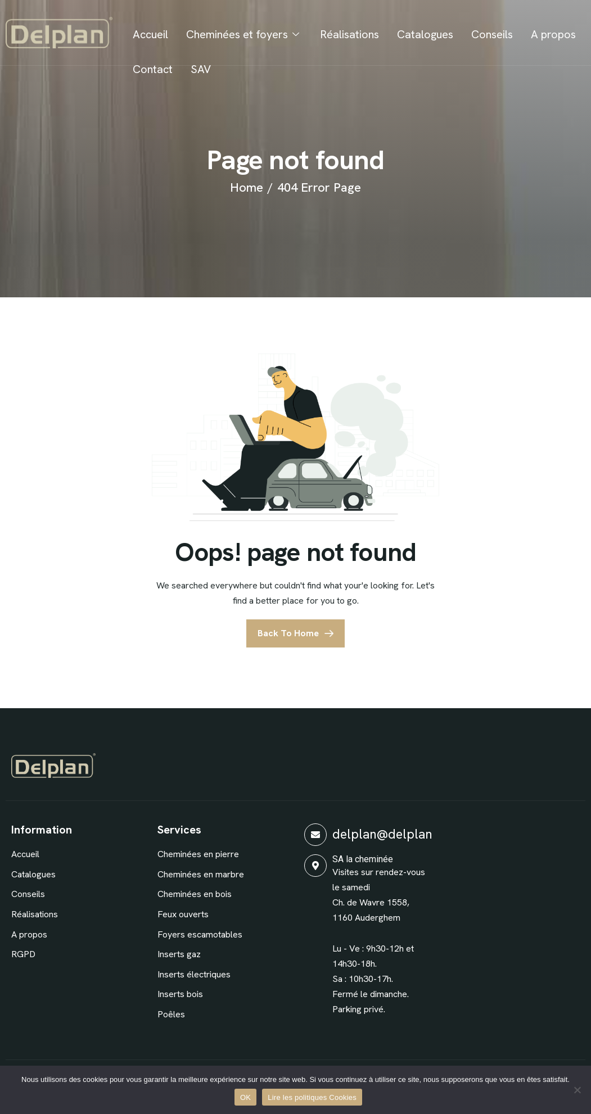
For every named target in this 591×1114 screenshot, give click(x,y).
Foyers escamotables (199, 934)
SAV (201, 69)
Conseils (492, 34)
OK (245, 1097)
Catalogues (425, 34)
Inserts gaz (179, 954)
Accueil (150, 34)
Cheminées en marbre (200, 874)
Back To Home (288, 633)
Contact (153, 69)
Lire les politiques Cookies (312, 1097)
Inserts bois (180, 994)
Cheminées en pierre (198, 854)
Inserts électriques (194, 974)
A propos (553, 34)
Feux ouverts (183, 914)
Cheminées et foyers (244, 34)
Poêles (171, 1014)
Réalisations (349, 34)
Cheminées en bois (194, 894)
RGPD (23, 954)
